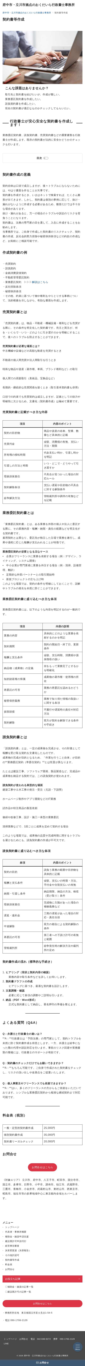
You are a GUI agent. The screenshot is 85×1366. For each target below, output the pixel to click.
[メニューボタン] (77, 1347)
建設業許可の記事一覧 (19, 1291)
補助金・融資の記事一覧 (21, 1286)
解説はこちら (40, 282)
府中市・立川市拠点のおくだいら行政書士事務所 (39, 4)
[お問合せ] (42, 1363)
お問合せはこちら (42, 1167)
